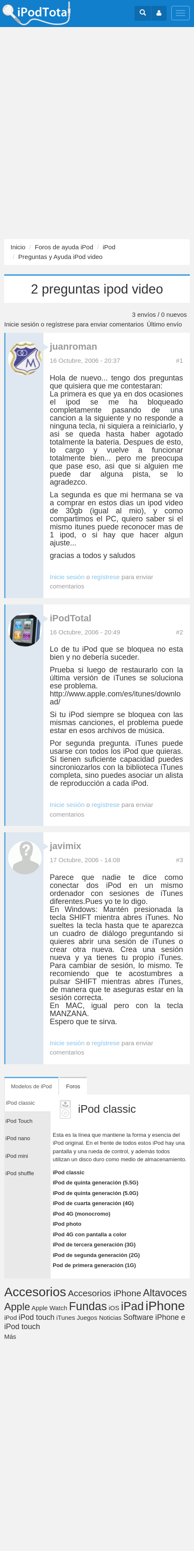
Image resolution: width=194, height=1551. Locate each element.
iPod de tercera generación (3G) (94, 1244)
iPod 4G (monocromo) (81, 1214)
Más (10, 1336)
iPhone (165, 1306)
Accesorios (35, 1292)
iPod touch (36, 1317)
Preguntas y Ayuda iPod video (60, 256)
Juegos (87, 1317)
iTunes (65, 1317)
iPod (108, 247)
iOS (114, 1307)
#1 (179, 360)
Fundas (88, 1306)
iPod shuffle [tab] (19, 1173)
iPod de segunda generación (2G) (96, 1255)
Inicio (18, 247)
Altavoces (165, 1292)
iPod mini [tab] (16, 1156)
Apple (17, 1306)
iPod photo (67, 1224)
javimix (65, 846)
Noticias (110, 1317)
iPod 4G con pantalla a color (90, 1234)
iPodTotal (71, 618)
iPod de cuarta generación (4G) (93, 1203)
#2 (179, 632)
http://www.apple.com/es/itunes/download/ (115, 698)
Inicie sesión (21, 324)
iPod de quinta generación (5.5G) (95, 1182)
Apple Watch (49, 1307)
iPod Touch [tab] (18, 1121)
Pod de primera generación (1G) (94, 1265)
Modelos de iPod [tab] (31, 1086)
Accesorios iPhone (104, 1293)
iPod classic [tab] (20, 1103)
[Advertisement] (97, 133)
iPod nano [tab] (17, 1138)
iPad (132, 1306)
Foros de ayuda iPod (64, 247)
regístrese (60, 324)
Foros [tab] (73, 1086)
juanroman (73, 346)
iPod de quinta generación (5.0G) (95, 1193)
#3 (179, 859)
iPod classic (68, 1172)
